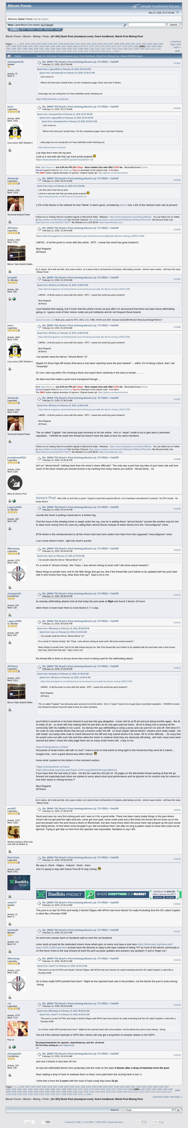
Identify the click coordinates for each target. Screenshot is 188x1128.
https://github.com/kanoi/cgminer (113, 173)
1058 (13, 46)
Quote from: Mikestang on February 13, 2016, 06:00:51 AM (63, 1011)
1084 (159, 46)
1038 (60, 44)
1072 (91, 46)
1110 (147, 48)
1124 (69, 51)
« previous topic (175, 43)
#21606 (177, 327)
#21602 (177, 108)
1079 (130, 46)
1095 (63, 48)
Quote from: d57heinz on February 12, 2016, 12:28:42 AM (62, 285)
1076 (113, 46)
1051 (132, 44)
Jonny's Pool (46, 498)
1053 (144, 44)
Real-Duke (13, 857)
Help (23, 29)
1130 (102, 51)
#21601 (177, 63)
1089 (30, 48)
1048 (116, 44)
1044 (94, 44)
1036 (49, 44)
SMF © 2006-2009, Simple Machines (106, 1122)
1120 (47, 51)
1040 (72, 44)
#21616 (177, 904)
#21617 (177, 931)
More (58, 29)
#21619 (177, 1005)
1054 (149, 44)
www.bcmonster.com (45, 320)
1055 (155, 44)
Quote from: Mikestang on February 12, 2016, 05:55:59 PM (63, 628)
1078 (124, 46)
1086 (13, 48)
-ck (9, 1003)
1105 (119, 48)
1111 (152, 48)
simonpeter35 (15, 61)
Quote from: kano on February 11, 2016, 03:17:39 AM (61, 186)
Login (39, 29)
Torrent (49, 25)
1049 (121, 44)
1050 (127, 44)
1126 (80, 51)
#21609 (177, 509)
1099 (86, 48)
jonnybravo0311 (16, 457)
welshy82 (12, 930)
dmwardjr (13, 178)
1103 (108, 48)
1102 (102, 48)
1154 (116, 51)
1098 (80, 48)
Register (48, 29)
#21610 (177, 550)
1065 (52, 46)
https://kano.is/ (65, 170)
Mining (36, 36)
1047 (110, 44)
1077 (119, 46)
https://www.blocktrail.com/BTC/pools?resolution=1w (64, 159)
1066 (58, 46)
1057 (8, 46)
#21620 (177, 1055)
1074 (102, 46)
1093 (52, 48)
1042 (83, 44)
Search (31, 29)
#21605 (177, 279)
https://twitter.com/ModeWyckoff (52, 220)
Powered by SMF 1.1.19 (76, 1122)
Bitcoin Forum (13, 36)
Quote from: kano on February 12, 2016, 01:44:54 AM (61, 556)
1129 (97, 51)
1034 (38, 44)
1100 (91, 48)
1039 (66, 44)
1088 (24, 48)
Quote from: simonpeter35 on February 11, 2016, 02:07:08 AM (64, 114)
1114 (13, 51)
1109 (141, 48)
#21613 (177, 668)
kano (10, 106)
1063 (41, 46)
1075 (108, 46)
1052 (138, 44)
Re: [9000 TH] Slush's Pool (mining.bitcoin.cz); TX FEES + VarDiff (80, 61)
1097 (74, 48)
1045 (99, 44)
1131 (108, 51)
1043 (88, 44)
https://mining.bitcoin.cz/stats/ (52, 747)
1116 (24, 51)
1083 (153, 46)
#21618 (177, 960)
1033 (33, 44)
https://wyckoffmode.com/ (111, 222)
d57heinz (12, 228)
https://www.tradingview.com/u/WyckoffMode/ (131, 217)
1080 (135, 46)
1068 (69, 46)
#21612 (177, 622)
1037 (55, 44)
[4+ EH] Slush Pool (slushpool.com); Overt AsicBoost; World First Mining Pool (97, 36)
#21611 (177, 595)
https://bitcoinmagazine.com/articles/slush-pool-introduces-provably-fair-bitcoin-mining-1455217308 (90, 236)
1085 (8, 48)
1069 (74, 46)
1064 (47, 46)
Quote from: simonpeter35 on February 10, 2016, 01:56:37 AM (67, 73)
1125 (74, 51)
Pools (46, 36)
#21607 (177, 399)
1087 (19, 48)
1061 (30, 46)
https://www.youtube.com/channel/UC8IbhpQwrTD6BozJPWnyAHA (120, 220)
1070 (80, 46)
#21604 (177, 229)
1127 (86, 51)
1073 (97, 46)
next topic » (177, 46)
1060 (24, 46)
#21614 (177, 810)
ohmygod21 (14, 593)
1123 (63, 51)
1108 (135, 48)
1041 (77, 44)
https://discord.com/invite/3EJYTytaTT (53, 222)
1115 (19, 51)
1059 (19, 46)
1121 (52, 51)
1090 (35, 48)
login (35, 19)
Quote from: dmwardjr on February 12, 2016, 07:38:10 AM (63, 674)
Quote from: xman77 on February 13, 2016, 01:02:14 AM (62, 966)
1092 (47, 48)
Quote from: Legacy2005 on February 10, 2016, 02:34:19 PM (64, 69)
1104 (113, 48)
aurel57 (11, 808)
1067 (63, 46)
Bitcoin (27, 36)
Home (14, 29)
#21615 (177, 859)
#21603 (177, 180)
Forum (144, 167)
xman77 (12, 902)
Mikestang (13, 548)
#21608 (177, 459)
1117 (30, 51)
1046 (105, 44)
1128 (91, 51)
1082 (148, 46)
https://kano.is (47, 167)
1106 (124, 48)
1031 (21, 44)
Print (177, 51)
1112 (158, 48)
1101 (97, 48)
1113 (8, 51)
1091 (41, 48)
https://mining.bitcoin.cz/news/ (53, 766)
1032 (27, 44)
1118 (35, 51)
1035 (44, 44)
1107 (130, 48)
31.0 (43, 25)
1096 (69, 48)
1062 (35, 46)
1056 (160, 44)
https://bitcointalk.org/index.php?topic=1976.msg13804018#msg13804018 (76, 770)
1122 (58, 51)
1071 (86, 46)
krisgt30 (12, 277)
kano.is (123, 205)
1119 (41, 51)
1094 (58, 48)
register (44, 19)
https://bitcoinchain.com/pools (52, 99)
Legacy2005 (14, 507)
